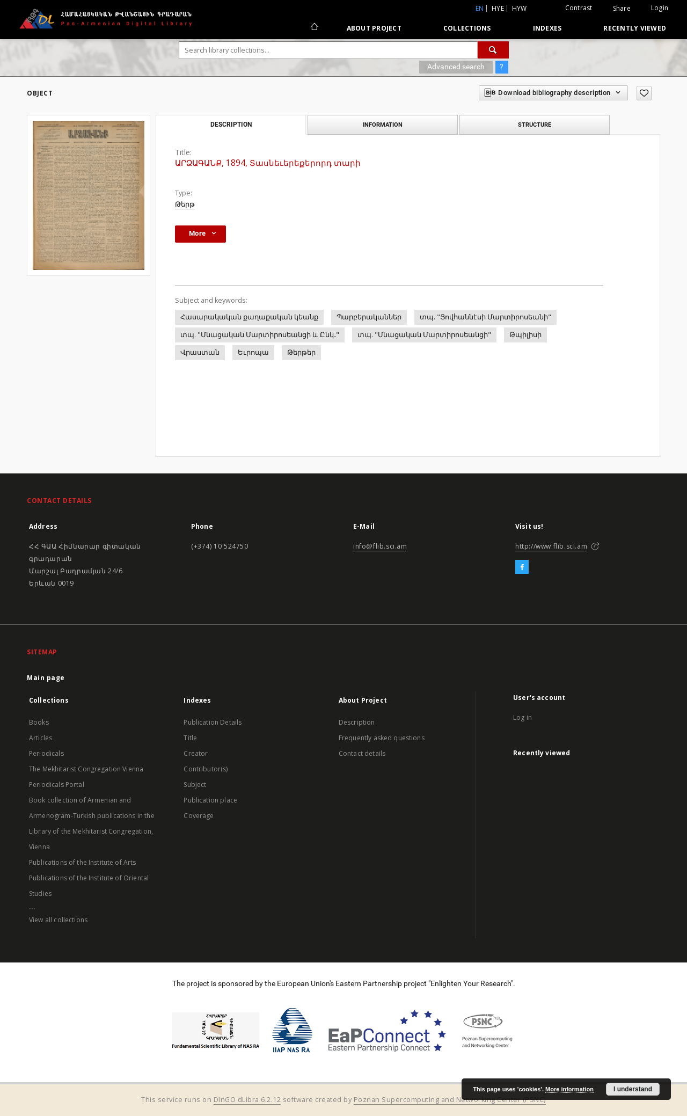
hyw (519, 8)
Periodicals (46, 753)
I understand (632, 1089)
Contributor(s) (206, 769)
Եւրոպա (253, 352)
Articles (40, 737)
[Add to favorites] (644, 93)
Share (622, 8)
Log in (522, 717)
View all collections (58, 919)
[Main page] (314, 28)
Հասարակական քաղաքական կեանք (249, 317)
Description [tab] (231, 124)
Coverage (199, 815)
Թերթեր (301, 352)
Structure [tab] (534, 124)
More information (569, 1089)
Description (357, 722)
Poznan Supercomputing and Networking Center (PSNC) (450, 1099)
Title (190, 737)
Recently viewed (634, 28)
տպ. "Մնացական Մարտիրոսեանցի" (424, 334)
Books (39, 722)
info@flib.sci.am (380, 546)
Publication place (210, 800)
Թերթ (185, 204)
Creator (196, 753)
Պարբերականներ (369, 317)
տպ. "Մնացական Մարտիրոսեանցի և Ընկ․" (259, 334)
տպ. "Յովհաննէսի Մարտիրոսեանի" (485, 317)
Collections (467, 28)
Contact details (362, 753)
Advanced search (456, 66)
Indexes (547, 28)
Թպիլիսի (525, 334)
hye (498, 8)
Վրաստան (200, 352)
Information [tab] (383, 124)
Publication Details (213, 722)
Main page (46, 677)
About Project (374, 28)
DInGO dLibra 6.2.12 (247, 1099)
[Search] (493, 50)
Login (659, 7)
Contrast (579, 7)
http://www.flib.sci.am (551, 546)
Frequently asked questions (382, 737)
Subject (195, 784)
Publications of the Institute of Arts (82, 862)
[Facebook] (522, 567)
